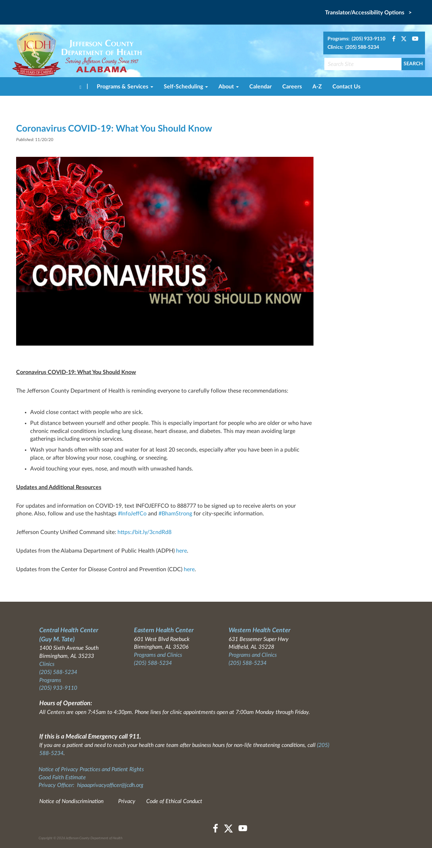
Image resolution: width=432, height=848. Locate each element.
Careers (292, 86)
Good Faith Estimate (62, 777)
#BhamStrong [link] (175, 513)
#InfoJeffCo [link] (132, 513)
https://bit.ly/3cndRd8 (144, 532)
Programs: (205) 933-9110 (356, 38)
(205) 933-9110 (58, 688)
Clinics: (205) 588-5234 (353, 47)
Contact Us (346, 86)
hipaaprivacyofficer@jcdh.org (110, 785)
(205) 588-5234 (58, 672)
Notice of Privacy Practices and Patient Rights (91, 769)
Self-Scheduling (186, 86)
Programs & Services (125, 86)
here (181, 551)
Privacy (126, 801)
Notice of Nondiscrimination (71, 801)
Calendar (260, 86)
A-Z (317, 86)
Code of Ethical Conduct (174, 801)
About (228, 86)
